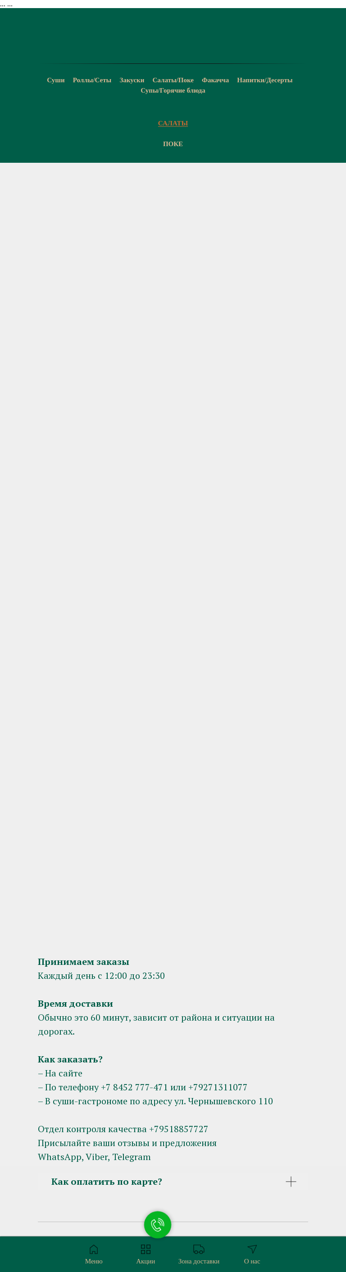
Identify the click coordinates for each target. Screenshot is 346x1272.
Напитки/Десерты (264, 80)
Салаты (173, 123)
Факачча (215, 80)
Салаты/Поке (173, 80)
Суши (55, 80)
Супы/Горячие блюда (173, 90)
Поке (173, 143)
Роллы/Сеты (92, 80)
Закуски (132, 80)
